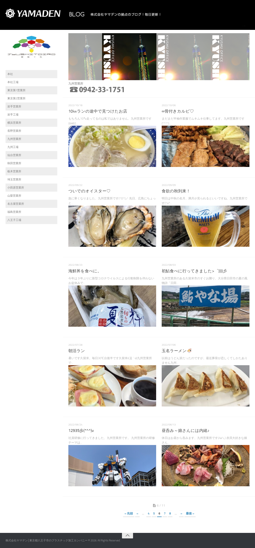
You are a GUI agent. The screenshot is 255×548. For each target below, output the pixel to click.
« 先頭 (129, 513)
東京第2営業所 (16, 98)
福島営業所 (14, 212)
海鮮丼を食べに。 (84, 271)
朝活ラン (76, 350)
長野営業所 (14, 130)
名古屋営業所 (15, 203)
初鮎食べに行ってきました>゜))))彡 (194, 271)
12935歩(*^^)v (81, 430)
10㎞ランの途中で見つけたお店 (97, 111)
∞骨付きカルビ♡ (178, 111)
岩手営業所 (14, 106)
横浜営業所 (14, 122)
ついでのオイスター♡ (89, 191)
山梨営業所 (14, 195)
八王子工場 (14, 220)
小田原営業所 (15, 187)
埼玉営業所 (14, 179)
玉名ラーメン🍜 (177, 350)
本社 (10, 74)
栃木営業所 (14, 171)
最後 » (190, 513)
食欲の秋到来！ (176, 191)
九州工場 (12, 147)
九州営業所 (14, 139)
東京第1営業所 (16, 90)
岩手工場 (12, 114)
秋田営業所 (14, 163)
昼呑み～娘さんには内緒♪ (185, 430)
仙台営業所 (14, 155)
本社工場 (12, 82)
